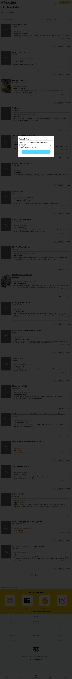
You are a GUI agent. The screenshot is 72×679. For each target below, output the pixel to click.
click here (34, 147)
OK (36, 152)
